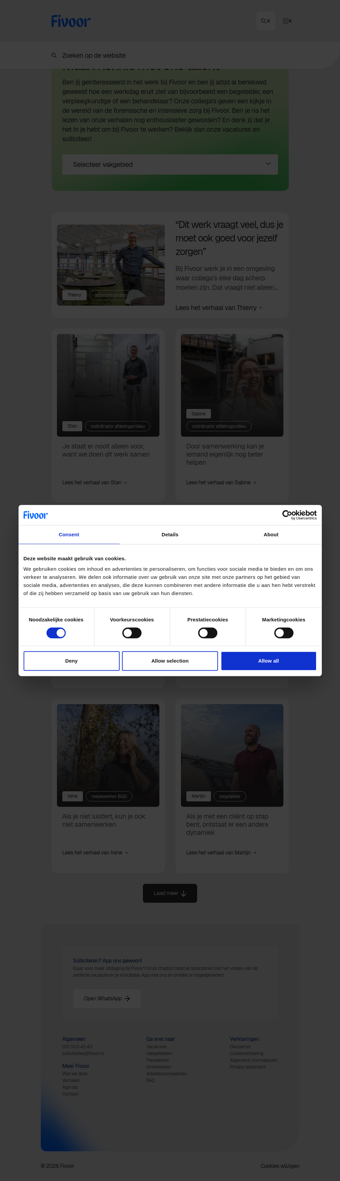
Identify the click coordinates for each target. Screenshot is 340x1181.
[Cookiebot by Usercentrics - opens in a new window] (287, 515)
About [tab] (271, 534)
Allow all (268, 661)
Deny (71, 661)
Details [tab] (170, 534)
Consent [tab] (69, 534)
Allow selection (170, 661)
